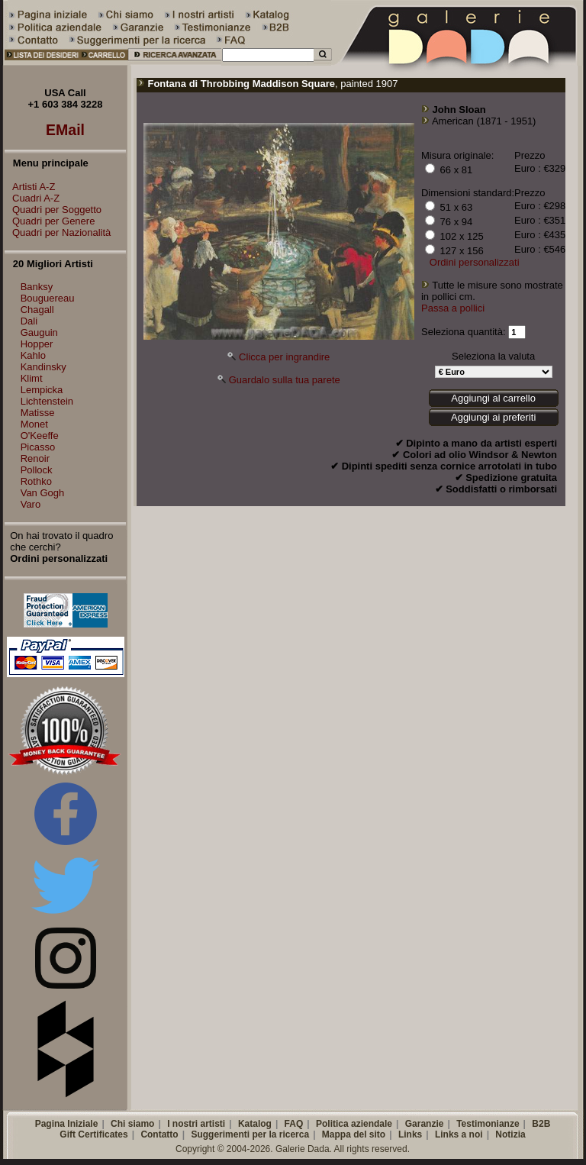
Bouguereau (48, 298)
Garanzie (424, 1123)
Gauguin (39, 332)
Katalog (255, 1123)
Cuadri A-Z (32, 198)
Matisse (38, 412)
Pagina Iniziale (66, 1123)
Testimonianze (487, 1123)
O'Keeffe (40, 435)
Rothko (36, 481)
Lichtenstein (47, 401)
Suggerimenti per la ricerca (250, 1134)
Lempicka (42, 389)
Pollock (37, 470)
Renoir (35, 458)
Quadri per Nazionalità (58, 232)
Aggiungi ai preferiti (493, 417)
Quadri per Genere (50, 221)
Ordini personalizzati (475, 262)
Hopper (37, 344)
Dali (29, 321)
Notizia (510, 1134)
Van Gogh (43, 493)
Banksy (37, 286)
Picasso (38, 447)
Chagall (37, 309)
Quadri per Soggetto (53, 209)
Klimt (32, 378)
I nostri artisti (196, 1123)
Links (410, 1134)
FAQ (294, 1123)
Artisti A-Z (30, 186)
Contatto (159, 1134)
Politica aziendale (354, 1123)
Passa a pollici (453, 308)
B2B (541, 1123)
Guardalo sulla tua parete (284, 380)
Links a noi (459, 1134)
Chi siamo (132, 1123)
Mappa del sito (353, 1134)
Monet (34, 424)
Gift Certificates (93, 1134)
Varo (31, 504)
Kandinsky (43, 367)
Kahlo (33, 355)
